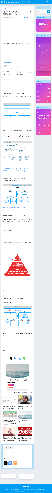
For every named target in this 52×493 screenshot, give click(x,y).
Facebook (10, 465)
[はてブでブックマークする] (19, 358)
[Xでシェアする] (11, 358)
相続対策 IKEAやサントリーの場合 (43, 131)
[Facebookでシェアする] (15, 358)
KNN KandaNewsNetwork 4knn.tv (14, 2)
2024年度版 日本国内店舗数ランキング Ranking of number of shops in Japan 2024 (43, 118)
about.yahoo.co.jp (7, 290)
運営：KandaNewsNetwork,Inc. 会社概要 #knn (39, 2)
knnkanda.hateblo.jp (7, 62)
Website (15, 465)
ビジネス (23, 392)
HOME (26, 486)
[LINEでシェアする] (24, 359)
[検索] (48, 11)
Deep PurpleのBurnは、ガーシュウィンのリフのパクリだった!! (43, 125)
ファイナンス (29, 392)
